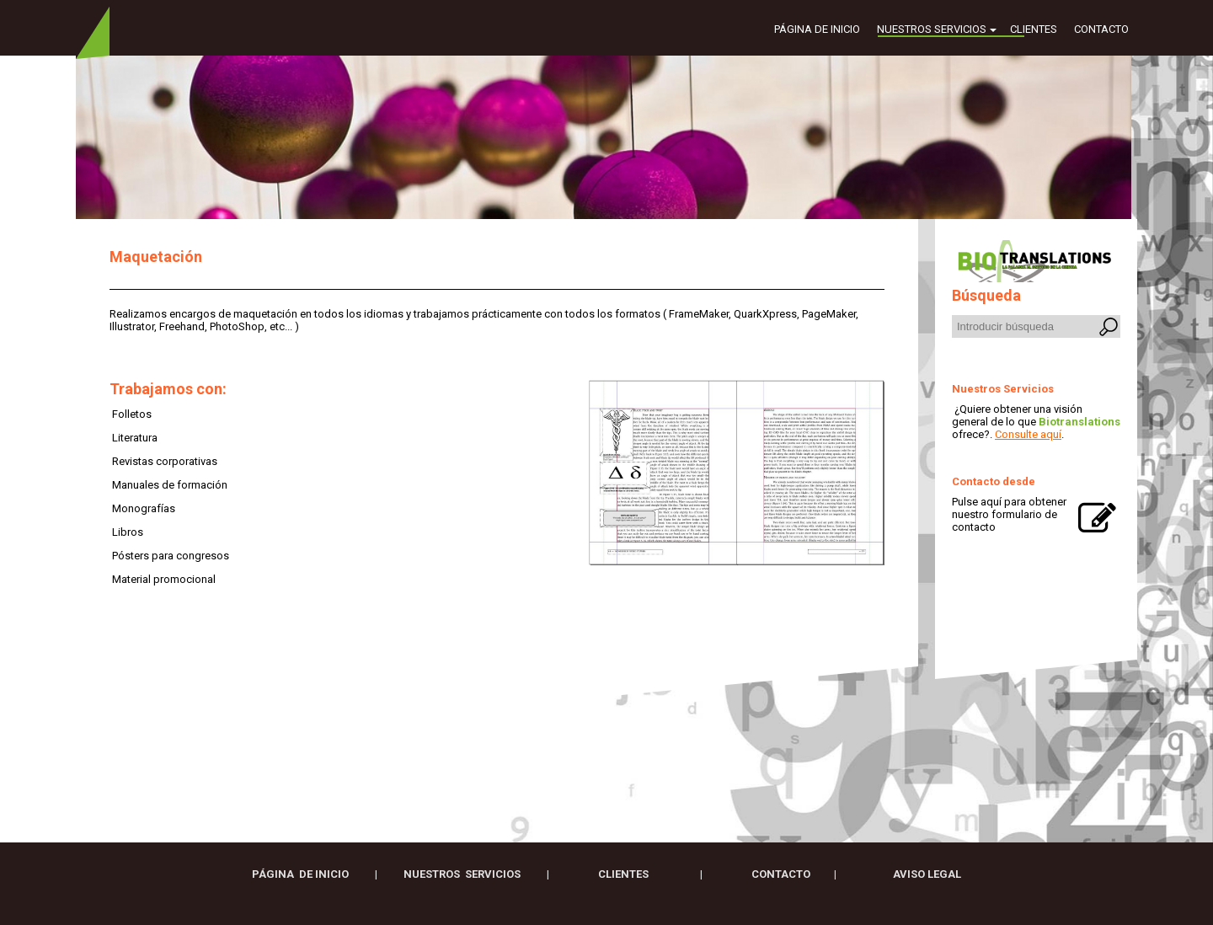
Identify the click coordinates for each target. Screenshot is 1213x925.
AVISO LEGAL (927, 874)
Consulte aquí (1028, 434)
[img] (606, 137)
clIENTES (624, 874)
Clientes (1033, 29)
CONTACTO (780, 874)
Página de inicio (817, 29)
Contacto (1101, 29)
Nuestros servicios (931, 29)
